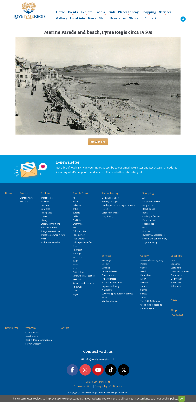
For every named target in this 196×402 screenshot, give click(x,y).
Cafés (75, 216)
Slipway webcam (33, 343)
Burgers (76, 212)
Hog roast (77, 249)
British (76, 208)
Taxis (104, 297)
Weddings (106, 260)
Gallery (61, 19)
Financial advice (109, 275)
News (92, 18)
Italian (75, 264)
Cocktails (77, 220)
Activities (45, 201)
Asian (75, 201)
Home (60, 12)
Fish (74, 227)
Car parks (175, 264)
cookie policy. (170, 398)
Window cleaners (110, 301)
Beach (143, 271)
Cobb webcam (32, 332)
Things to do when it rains (53, 234)
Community (176, 275)
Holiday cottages (110, 201)
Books (145, 212)
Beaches (45, 205)
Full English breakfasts (83, 242)
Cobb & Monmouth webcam (38, 340)
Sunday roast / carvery (83, 283)
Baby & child (148, 205)
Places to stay (128, 12)
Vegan (75, 294)
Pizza (75, 268)
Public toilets (177, 282)
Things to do (47, 197)
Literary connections (50, 223)
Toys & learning (149, 242)
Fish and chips (79, 231)
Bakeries (77, 205)
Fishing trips (46, 212)
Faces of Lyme (147, 308)
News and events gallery (151, 260)
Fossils (44, 216)
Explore (86, 12)
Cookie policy (115, 386)
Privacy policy (100, 386)
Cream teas (78, 223)
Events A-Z (25, 201)
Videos (143, 267)
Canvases (177, 314)
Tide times (176, 286)
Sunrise (143, 289)
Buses (174, 260)
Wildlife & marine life (50, 242)
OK (181, 398)
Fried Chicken (79, 238)
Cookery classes (109, 271)
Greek (75, 246)
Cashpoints (176, 267)
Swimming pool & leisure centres (117, 293)
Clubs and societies (180, 271)
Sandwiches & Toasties (84, 275)
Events (73, 12)
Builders (106, 264)
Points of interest (49, 227)
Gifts (144, 227)
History (44, 220)
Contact (151, 18)
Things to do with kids (51, 231)
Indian (75, 260)
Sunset (143, 293)
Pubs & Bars (78, 272)
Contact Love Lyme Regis (98, 381)
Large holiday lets (110, 212)
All (74, 197)
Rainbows (145, 282)
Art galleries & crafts (152, 201)
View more (98, 141)
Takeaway (77, 286)
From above (146, 275)
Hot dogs (77, 253)
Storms (143, 286)
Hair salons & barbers (112, 282)
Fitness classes (109, 278)
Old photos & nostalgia (151, 304)
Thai (75, 290)
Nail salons (107, 289)
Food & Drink (105, 12)
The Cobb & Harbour (150, 301)
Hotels (105, 208)
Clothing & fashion (151, 216)
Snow (143, 297)
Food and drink (149, 220)
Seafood (77, 279)
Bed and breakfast (110, 197)
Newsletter (118, 18)
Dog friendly (107, 216)
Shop (103, 19)
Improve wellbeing (110, 286)
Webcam (135, 19)
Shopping (149, 12)
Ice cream (77, 257)
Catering (106, 267)
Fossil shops (148, 223)
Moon (143, 278)
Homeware (147, 231)
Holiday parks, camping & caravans (118, 205)
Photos (143, 264)
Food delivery (79, 234)
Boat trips (45, 208)
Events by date (26, 197)
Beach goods (148, 208)
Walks (43, 238)
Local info (77, 19)
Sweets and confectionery (154, 238)
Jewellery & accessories (153, 234)
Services (165, 12)
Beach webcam (32, 336)
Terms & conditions (83, 386)
